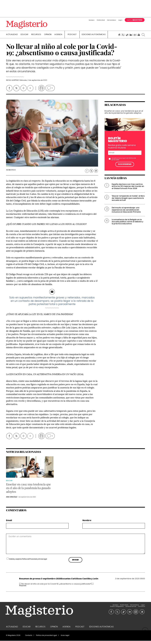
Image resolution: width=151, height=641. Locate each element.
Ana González (11, 497)
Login (120, 20)
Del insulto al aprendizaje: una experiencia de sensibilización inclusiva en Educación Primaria (126, 212)
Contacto (141, 605)
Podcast (72, 35)
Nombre (86, 521)
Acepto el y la (124, 161)
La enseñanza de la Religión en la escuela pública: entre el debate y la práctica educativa (127, 224)
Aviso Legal (43, 559)
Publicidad (101, 20)
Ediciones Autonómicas (94, 35)
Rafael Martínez (12, 80)
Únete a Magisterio (117, 605)
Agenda (58, 35)
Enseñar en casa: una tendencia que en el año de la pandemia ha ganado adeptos (124, 114)
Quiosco (91, 20)
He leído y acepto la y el (28, 559)
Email (9, 521)
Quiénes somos (130, 605)
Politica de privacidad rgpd (46, 636)
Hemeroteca (111, 20)
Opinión (47, 35)
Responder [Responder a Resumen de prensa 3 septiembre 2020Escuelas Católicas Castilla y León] (22, 586)
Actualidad (12, 35)
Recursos (36, 35)
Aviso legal (122, 161)
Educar (24, 35)
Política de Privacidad (29, 559)
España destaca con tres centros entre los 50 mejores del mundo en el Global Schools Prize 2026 (128, 189)
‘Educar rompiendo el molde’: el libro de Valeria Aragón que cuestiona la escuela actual (128, 200)
